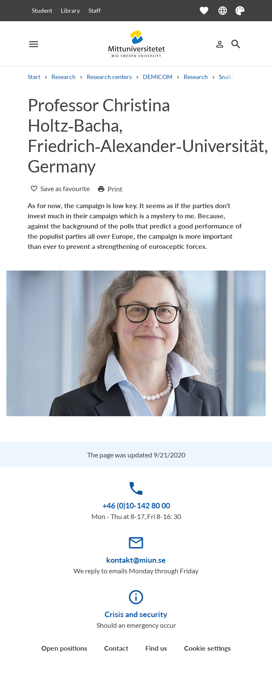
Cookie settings (207, 648)
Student (42, 10)
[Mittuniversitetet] (136, 44)
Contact (116, 648)
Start (34, 76)
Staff (94, 10)
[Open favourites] (208, 11)
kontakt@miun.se (136, 559)
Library (70, 10)
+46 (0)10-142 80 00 (136, 505)
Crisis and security (136, 614)
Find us (156, 648)
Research (63, 76)
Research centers (109, 76)
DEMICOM (158, 76)
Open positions (64, 648)
